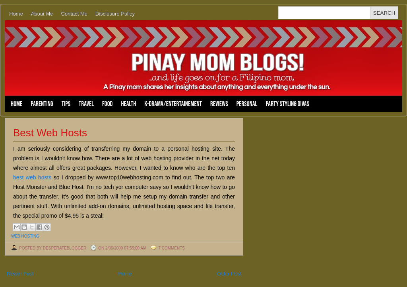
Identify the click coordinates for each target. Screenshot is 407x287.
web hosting (25, 236)
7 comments (171, 248)
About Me (42, 13)
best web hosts (32, 177)
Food (107, 104)
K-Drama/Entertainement (173, 104)
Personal (247, 104)
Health (128, 104)
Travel (86, 104)
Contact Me (73, 13)
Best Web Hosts (50, 133)
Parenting (42, 104)
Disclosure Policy (114, 13)
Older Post (229, 274)
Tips (66, 104)
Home (16, 13)
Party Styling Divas (287, 104)
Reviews (219, 104)
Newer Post (20, 274)
